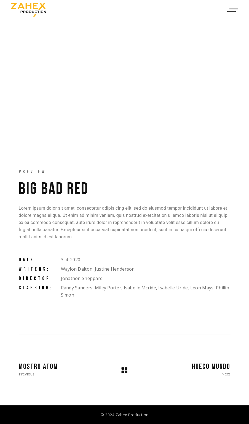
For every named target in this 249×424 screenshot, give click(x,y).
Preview (32, 172)
